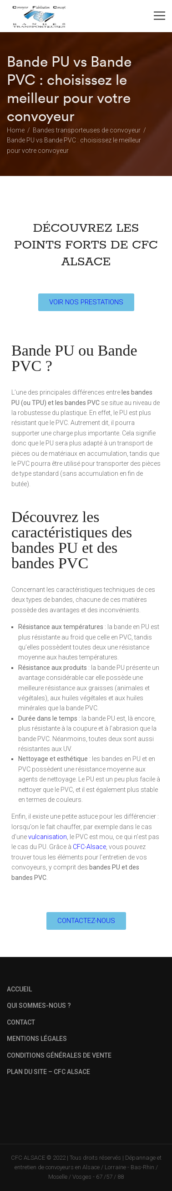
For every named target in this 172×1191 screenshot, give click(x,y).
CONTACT (21, 1022)
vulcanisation (47, 836)
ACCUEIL (19, 989)
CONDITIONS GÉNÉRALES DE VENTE (59, 1055)
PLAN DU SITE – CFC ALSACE (48, 1071)
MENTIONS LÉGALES (37, 1038)
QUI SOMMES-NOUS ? (39, 1005)
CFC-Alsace (89, 846)
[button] (86, 302)
